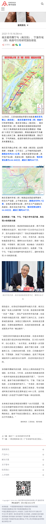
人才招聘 (5, 475)
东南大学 (38, 511)
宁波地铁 (25, 516)
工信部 (25, 511)
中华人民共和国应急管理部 (34, 519)
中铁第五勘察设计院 (9, 509)
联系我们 (5, 470)
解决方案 (5, 459)
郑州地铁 (12, 516)
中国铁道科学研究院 (30, 506)
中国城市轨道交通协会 (17, 519)
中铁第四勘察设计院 (24, 509)
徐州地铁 (18, 516)
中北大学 (5, 514)
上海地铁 (34, 514)
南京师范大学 (6, 521)
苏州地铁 (32, 516)
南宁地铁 (39, 516)
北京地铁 (27, 514)
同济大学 (32, 511)
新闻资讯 (5, 449)
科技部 (20, 511)
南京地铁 (40, 514)
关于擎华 (5, 465)
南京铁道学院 (18, 514)
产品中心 (5, 454)
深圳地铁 (5, 516)
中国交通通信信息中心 (10, 511)
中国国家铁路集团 (16, 506)
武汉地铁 (5, 519)
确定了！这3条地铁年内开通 (19, 436)
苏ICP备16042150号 (28, 503)
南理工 (11, 514)
